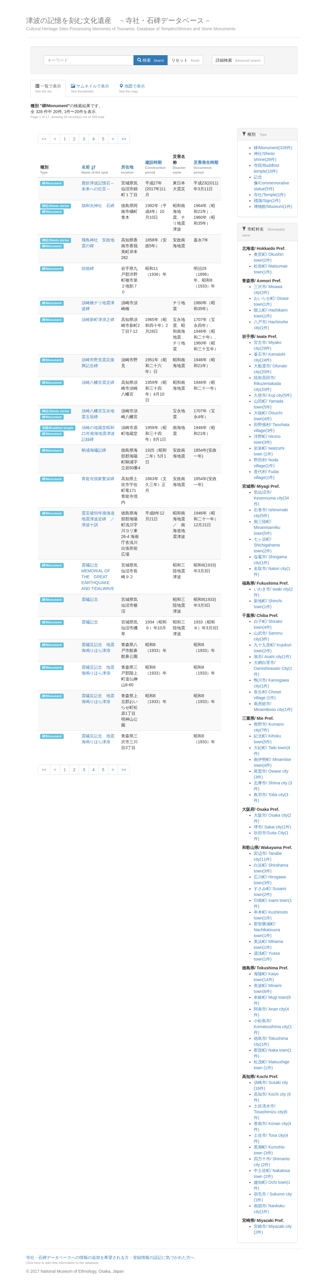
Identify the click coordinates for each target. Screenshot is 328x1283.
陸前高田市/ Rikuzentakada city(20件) (267, 383)
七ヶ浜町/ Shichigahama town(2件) (267, 545)
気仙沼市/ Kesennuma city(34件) (271, 498)
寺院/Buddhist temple (57, 428)
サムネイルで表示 (90, 89)
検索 (150, 60)
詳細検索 (238, 60)
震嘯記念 (90, 599)
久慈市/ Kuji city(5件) (273, 395)
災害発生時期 (206, 162)
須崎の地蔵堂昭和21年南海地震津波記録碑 (98, 433)
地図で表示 (132, 89)
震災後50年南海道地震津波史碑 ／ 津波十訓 (100, 519)
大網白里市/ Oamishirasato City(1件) (273, 668)
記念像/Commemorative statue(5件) (271, 183)
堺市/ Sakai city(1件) (272, 827)
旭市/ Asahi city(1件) (272, 656)
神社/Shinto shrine (55, 206)
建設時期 (153, 162)
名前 (86, 167)
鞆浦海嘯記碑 (94, 450)
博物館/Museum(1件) (273, 206)
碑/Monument (52, 183)
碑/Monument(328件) (273, 147)
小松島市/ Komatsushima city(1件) (273, 1026)
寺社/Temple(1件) (269, 194)
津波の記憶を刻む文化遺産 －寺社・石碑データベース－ (164, 23)
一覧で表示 (48, 89)
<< (44, 139)
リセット (185, 60)
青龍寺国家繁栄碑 (98, 478)
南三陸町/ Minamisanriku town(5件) (267, 527)
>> (123, 139)
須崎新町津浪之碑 (98, 319)
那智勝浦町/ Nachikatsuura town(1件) (267, 930)
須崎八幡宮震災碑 (98, 382)
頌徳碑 (88, 268)
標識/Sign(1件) (267, 200)
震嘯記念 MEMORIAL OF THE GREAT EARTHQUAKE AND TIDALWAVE (98, 577)
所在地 (127, 167)
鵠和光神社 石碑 (98, 205)
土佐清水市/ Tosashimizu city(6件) (270, 1112)
